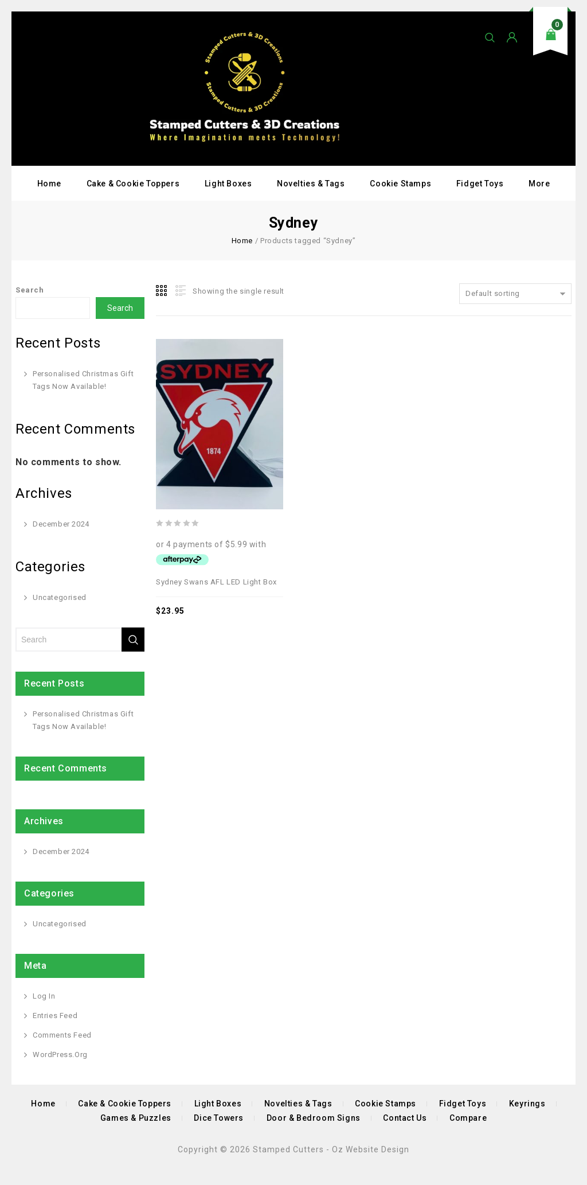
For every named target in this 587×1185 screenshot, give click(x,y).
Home (49, 183)
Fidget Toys (480, 183)
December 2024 (61, 524)
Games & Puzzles (135, 1117)
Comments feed (62, 1035)
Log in (44, 996)
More (539, 183)
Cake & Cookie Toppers (133, 183)
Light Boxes (228, 183)
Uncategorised (60, 597)
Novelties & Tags (311, 183)
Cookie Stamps (400, 183)
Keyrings (527, 1103)
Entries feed (55, 1015)
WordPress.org (60, 1054)
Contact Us (404, 1117)
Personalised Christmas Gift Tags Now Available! (83, 380)
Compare (468, 1117)
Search (29, 290)
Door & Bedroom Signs (314, 1117)
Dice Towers (219, 1117)
